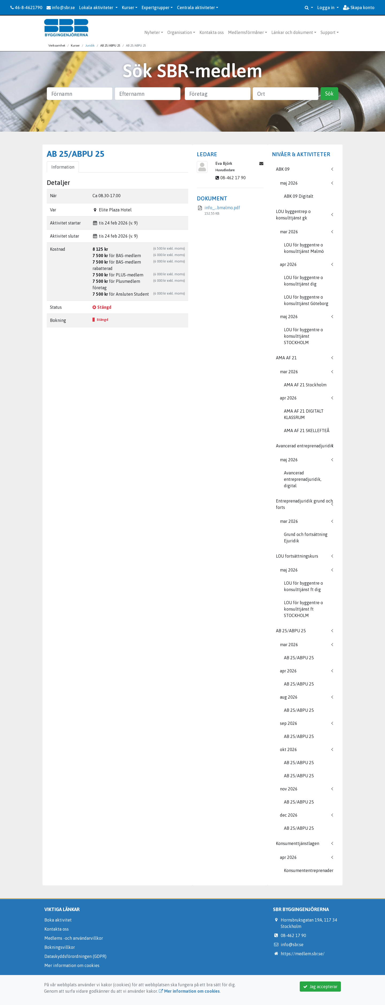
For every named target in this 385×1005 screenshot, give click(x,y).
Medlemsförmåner (246, 32)
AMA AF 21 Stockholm (305, 384)
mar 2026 (289, 231)
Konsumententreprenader (308, 870)
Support (328, 32)
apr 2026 (288, 264)
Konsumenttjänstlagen (297, 843)
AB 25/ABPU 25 (291, 630)
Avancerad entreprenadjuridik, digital (302, 479)
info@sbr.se (61, 7)
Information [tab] (62, 167)
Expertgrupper (156, 7)
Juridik (90, 45)
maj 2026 (289, 183)
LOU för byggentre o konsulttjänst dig (303, 280)
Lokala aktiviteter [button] (96, 7)
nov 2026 (289, 788)
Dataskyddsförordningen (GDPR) (75, 956)
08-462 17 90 (233, 177)
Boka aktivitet (58, 920)
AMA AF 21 (286, 357)
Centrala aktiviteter (196, 7)
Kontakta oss (211, 32)
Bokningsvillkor (59, 947)
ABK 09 (283, 169)
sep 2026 (288, 723)
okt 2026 (288, 749)
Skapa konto (359, 7)
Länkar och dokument (292, 32)
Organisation (179, 32)
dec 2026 (289, 815)
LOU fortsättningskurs (297, 556)
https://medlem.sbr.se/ (303, 953)
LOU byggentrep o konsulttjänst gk (293, 214)
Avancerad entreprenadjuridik (305, 445)
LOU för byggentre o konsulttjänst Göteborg (306, 300)
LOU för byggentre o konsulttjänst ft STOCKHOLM (303, 609)
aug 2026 (289, 697)
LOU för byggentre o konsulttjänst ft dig (303, 586)
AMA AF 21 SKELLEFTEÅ (306, 430)
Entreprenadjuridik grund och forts (304, 504)
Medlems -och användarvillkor (73, 938)
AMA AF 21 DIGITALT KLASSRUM (304, 414)
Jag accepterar (320, 986)
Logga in (326, 7)
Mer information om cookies (71, 965)
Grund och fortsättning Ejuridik (306, 537)
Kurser (128, 7)
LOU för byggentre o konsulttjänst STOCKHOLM (303, 336)
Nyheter (152, 32)
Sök (329, 93)
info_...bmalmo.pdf (222, 207)
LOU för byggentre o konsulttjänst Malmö (304, 248)
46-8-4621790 (26, 7)
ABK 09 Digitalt (298, 196)
